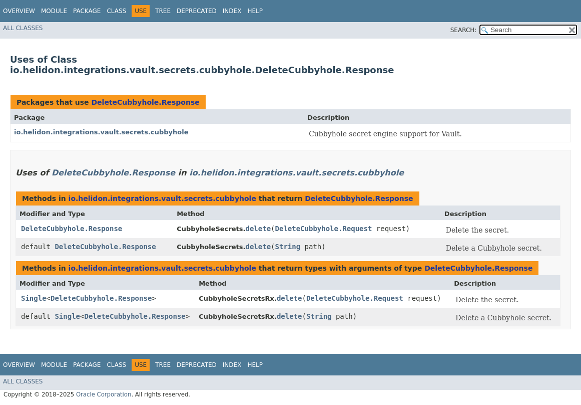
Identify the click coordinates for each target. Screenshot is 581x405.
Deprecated (197, 11)
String (288, 247)
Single (34, 298)
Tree (163, 11)
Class (116, 11)
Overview (19, 11)
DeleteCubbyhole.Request (323, 229)
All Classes (23, 28)
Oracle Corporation (104, 394)
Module (54, 11)
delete (258, 229)
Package (87, 11)
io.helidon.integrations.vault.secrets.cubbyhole (101, 132)
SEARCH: (463, 30)
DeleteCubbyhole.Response (145, 102)
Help (255, 11)
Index (232, 11)
